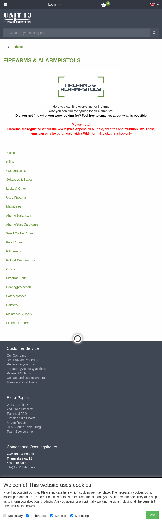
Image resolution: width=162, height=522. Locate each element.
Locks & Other (16, 188)
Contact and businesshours (26, 378)
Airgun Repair (16, 422)
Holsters (12, 305)
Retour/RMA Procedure (23, 360)
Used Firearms (16, 197)
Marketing (79, 516)
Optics (10, 269)
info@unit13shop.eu (21, 467)
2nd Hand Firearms (20, 409)
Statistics (58, 516)
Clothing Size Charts (21, 418)
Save (152, 515)
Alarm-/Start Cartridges (22, 224)
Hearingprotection (18, 287)
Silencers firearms (18, 323)
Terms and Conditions (22, 382)
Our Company (16, 355)
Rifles (10, 161)
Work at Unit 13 (17, 404)
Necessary (13, 516)
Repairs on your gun (21, 364)
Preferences (36, 516)
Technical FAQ (17, 413)
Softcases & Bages (19, 179)
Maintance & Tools (19, 314)
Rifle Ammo (14, 251)
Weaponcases (16, 170)
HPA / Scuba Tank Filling (24, 427)
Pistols (10, 153)
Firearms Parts (16, 278)
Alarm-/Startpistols (19, 215)
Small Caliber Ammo (20, 233)
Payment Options (19, 373)
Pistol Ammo (15, 242)
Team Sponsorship (20, 431)
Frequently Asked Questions (26, 369)
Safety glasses (16, 296)
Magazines (13, 206)
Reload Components (20, 260)
